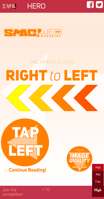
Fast (97, 181)
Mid (98, 174)
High (98, 167)
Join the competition (12, 192)
